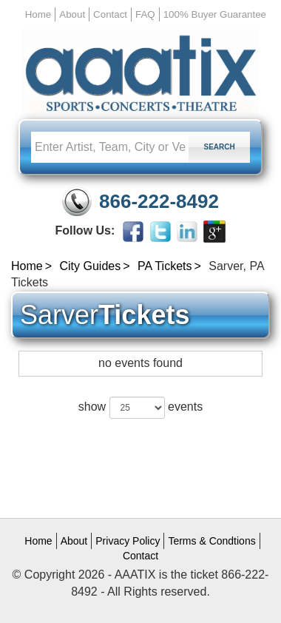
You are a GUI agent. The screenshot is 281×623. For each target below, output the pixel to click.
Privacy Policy (127, 541)
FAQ (145, 14)
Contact (110, 14)
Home (38, 14)
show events (140, 408)
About (72, 14)
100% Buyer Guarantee (214, 14)
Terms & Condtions (211, 541)
